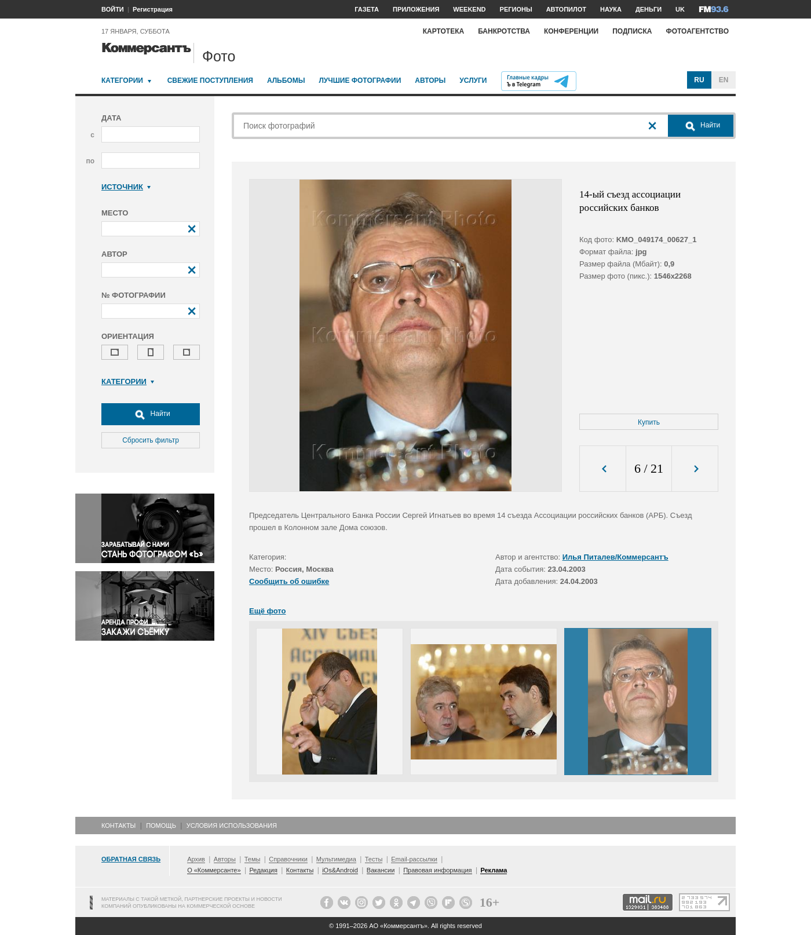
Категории (122, 80)
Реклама (493, 870)
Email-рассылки (414, 859)
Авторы (430, 80)
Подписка (632, 31)
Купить (649, 422)
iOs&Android (340, 870)
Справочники (288, 859)
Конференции (571, 31)
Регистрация (153, 9)
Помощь (161, 825)
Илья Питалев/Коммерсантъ (615, 557)
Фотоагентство (697, 31)
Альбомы (286, 80)
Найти (150, 414)
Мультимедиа (336, 859)
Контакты (118, 825)
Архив (196, 859)
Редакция (263, 870)
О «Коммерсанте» (213, 870)
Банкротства (504, 31)
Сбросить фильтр (150, 440)
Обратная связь (130, 859)
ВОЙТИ (112, 9)
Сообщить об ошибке (289, 581)
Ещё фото (267, 611)
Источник (126, 186)
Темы (252, 859)
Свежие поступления (210, 80)
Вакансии (381, 870)
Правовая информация (437, 870)
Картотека (444, 31)
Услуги (473, 80)
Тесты (374, 859)
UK (680, 9)
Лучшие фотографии (360, 80)
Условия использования (232, 825)
